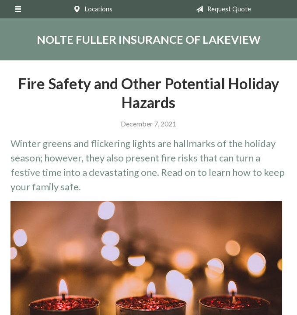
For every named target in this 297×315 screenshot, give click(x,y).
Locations (91, 9)
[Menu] (18, 9)
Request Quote (221, 9)
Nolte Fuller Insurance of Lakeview (149, 39)
